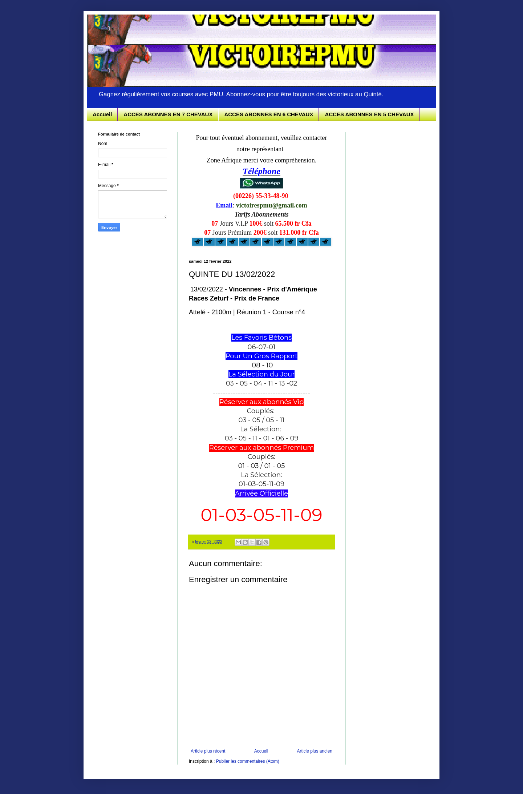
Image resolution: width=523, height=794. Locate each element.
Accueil (102, 114)
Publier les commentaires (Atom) (247, 761)
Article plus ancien (314, 751)
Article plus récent (208, 751)
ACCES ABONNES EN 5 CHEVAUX (369, 114)
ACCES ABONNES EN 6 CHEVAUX (268, 114)
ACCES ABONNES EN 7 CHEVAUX (167, 114)
